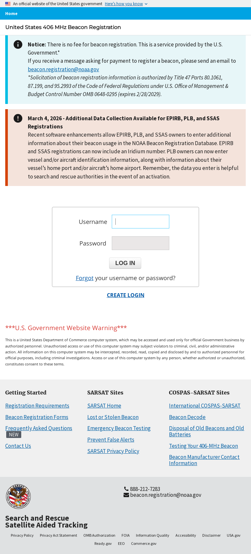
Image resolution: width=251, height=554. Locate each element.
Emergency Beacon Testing (119, 428)
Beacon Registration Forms (36, 417)
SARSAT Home (104, 405)
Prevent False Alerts (110, 439)
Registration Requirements (37, 405)
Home (11, 13)
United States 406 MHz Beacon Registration (63, 27)
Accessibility (186, 535)
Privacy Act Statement (58, 535)
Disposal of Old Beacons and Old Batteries (206, 431)
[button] (125, 263)
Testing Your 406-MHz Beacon (203, 445)
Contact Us (18, 445)
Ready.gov (103, 543)
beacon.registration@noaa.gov (63, 69)
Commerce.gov (144, 543)
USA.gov (234, 535)
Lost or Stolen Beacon (113, 417)
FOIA (126, 535)
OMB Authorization (99, 535)
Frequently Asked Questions (38, 428)
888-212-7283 (141, 489)
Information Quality (152, 535)
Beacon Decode (187, 417)
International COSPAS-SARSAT (205, 405)
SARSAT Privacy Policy (113, 451)
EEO (121, 543)
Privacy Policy (22, 535)
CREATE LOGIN (125, 295)
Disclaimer (211, 535)
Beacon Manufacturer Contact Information (204, 460)
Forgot (84, 278)
